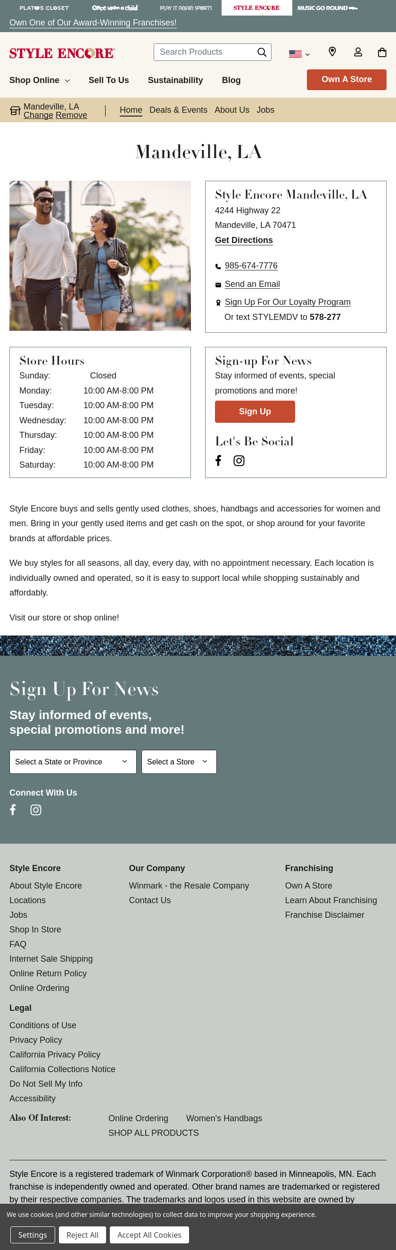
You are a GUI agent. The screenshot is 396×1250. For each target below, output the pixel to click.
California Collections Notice (62, 1069)
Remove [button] (71, 115)
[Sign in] (357, 53)
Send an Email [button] (252, 284)
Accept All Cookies (149, 1235)
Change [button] (38, 115)
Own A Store (347, 79)
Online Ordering (39, 988)
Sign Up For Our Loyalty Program (288, 302)
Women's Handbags (224, 1118)
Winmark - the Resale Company (189, 885)
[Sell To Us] (109, 78)
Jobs (18, 915)
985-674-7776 (251, 265)
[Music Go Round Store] (327, 8)
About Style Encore (45, 885)
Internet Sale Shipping (51, 959)
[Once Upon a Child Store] (115, 8)
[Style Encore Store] (257, 8)
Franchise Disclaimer (324, 915)
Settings (32, 1235)
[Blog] (231, 78)
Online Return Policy (48, 973)
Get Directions (244, 240)
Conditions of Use (42, 1025)
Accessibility (32, 1098)
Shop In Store (35, 929)
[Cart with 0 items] (382, 53)
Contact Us (150, 900)
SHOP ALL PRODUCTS (153, 1133)
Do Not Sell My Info (45, 1084)
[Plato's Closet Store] (44, 8)
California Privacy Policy (54, 1054)
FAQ (17, 944)
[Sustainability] (176, 78)
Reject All (82, 1235)
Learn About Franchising (331, 900)
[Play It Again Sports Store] (186, 8)
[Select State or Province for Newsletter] (73, 762)
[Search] (262, 55)
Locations (27, 900)
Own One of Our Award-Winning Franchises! (93, 22)
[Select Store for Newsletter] (179, 762)
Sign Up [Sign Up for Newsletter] (255, 411)
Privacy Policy (35, 1040)
